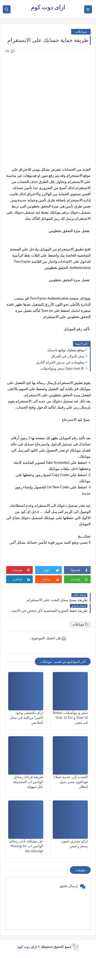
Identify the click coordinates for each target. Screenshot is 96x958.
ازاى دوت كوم (48, 7)
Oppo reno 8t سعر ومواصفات (62, 368)
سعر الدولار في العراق (68, 356)
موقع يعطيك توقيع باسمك (66, 350)
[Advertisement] (48, 102)
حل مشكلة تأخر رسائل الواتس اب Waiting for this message (26, 846)
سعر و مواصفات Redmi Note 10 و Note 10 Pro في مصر (70, 717)
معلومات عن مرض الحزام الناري (60, 362)
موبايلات (81, 32)
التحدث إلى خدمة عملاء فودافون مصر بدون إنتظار (71, 782)
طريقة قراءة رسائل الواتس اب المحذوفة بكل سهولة (28, 782)
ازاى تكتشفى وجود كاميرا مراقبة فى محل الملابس (27, 717)
